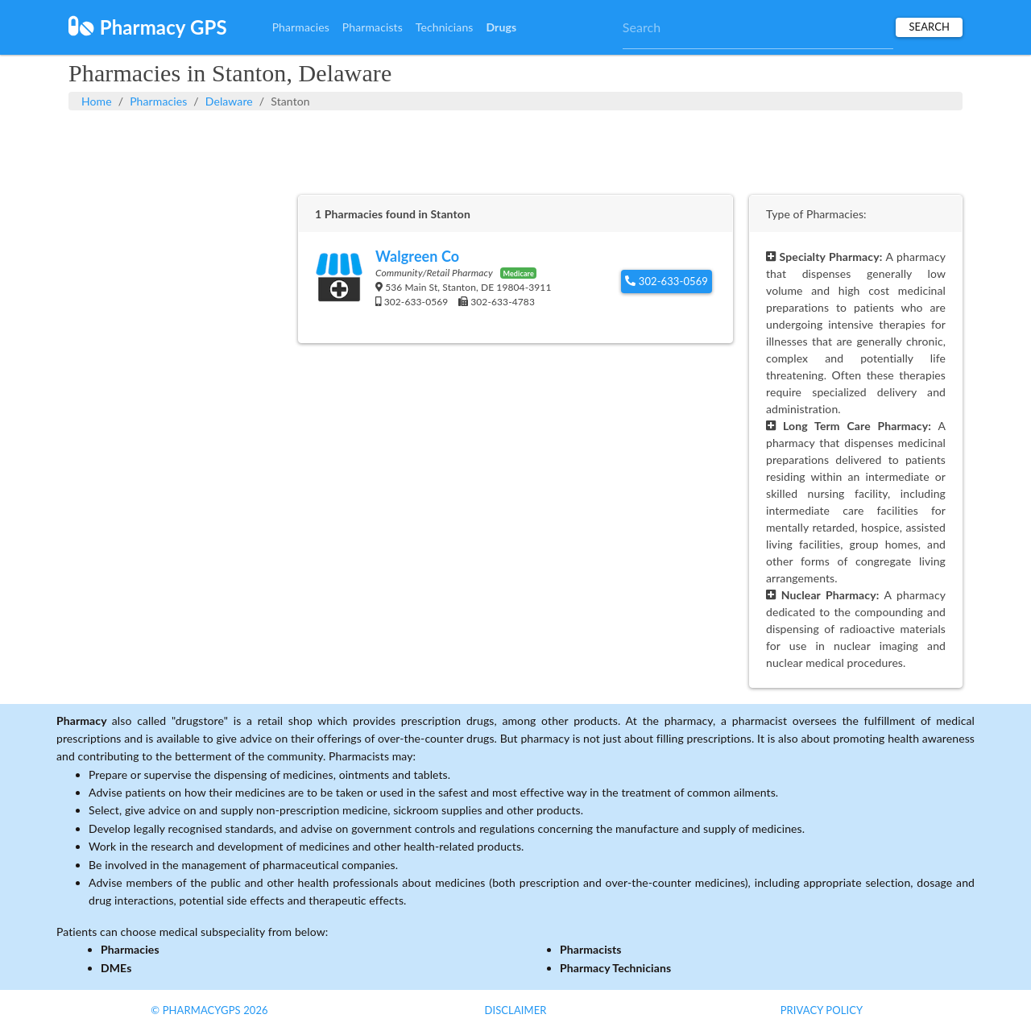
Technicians (445, 27)
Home (96, 101)
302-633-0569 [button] (666, 281)
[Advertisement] (515, 150)
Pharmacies (300, 27)
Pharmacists (372, 27)
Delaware (229, 101)
